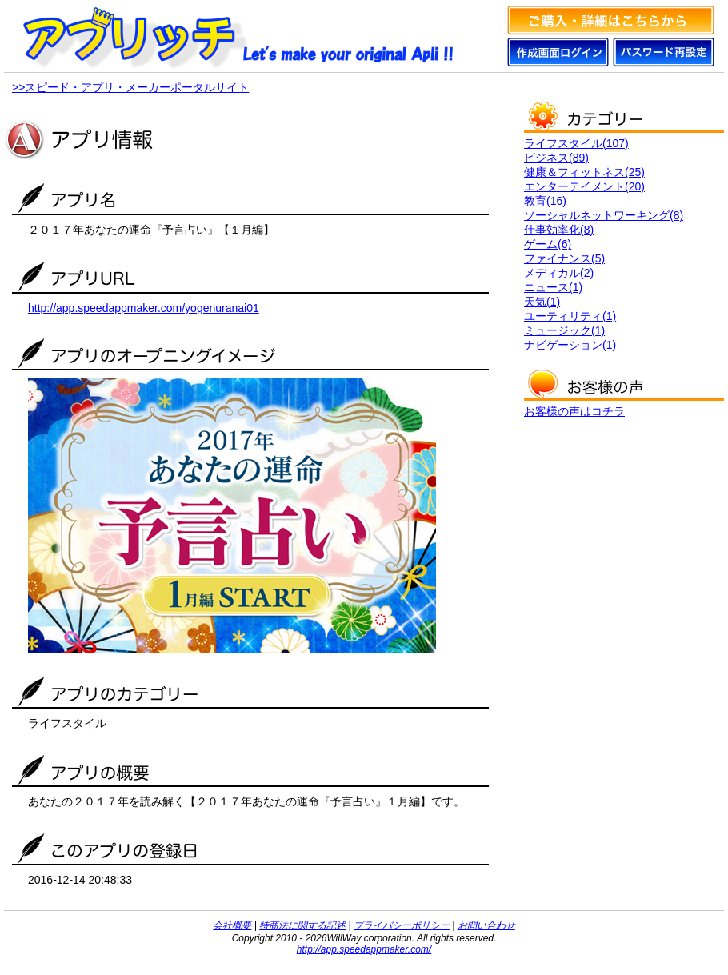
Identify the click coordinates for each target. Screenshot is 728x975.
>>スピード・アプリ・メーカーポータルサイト (130, 87)
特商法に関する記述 (302, 925)
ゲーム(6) (547, 244)
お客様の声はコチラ (574, 411)
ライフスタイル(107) (576, 143)
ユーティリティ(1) (570, 316)
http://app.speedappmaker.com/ (364, 949)
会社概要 (232, 925)
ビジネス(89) (556, 157)
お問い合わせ (486, 925)
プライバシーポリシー (402, 925)
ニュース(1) (553, 287)
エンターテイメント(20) (584, 186)
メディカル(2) (559, 272)
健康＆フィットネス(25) (584, 172)
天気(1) (542, 301)
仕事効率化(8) (559, 229)
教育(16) (545, 200)
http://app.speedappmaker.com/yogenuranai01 (143, 308)
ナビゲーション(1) (570, 344)
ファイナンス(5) (564, 258)
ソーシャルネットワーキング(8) (603, 215)
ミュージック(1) (564, 330)
